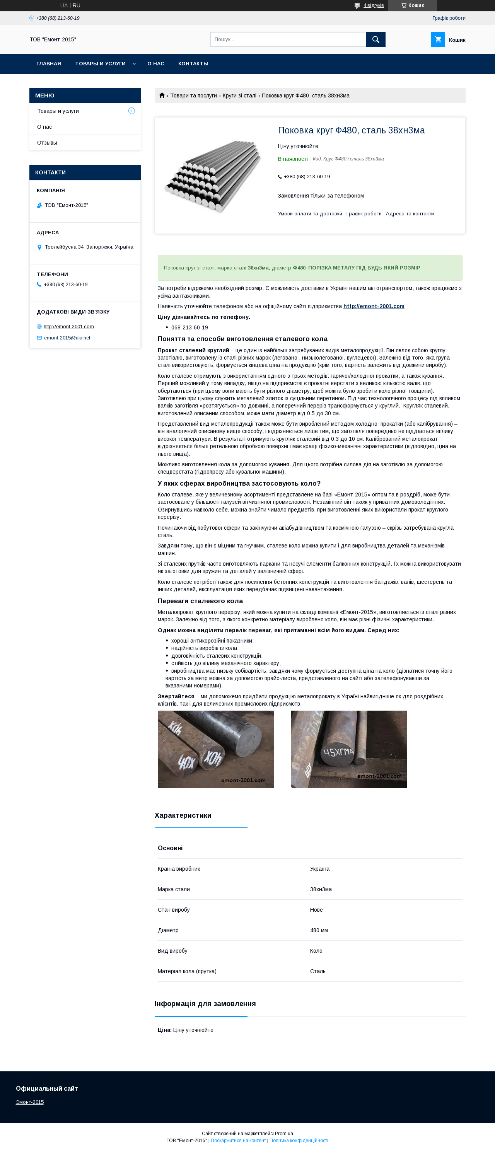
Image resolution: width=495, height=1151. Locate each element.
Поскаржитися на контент (238, 1140)
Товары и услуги (100, 64)
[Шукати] (376, 39)
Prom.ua (284, 1133)
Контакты (193, 64)
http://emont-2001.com (374, 306)
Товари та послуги (193, 95)
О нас (155, 64)
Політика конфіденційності (299, 1140)
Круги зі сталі (239, 95)
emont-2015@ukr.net (67, 338)
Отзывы (47, 143)
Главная (48, 64)
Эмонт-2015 (30, 1102)
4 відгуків (374, 5)
